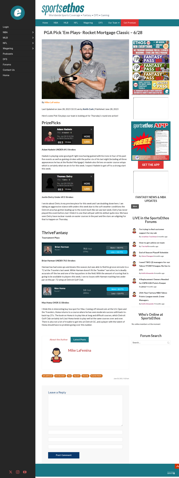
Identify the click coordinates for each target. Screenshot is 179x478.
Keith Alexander (147, 273)
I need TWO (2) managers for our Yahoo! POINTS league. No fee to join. (154, 266)
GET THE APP (150, 165)
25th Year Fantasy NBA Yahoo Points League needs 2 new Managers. (153, 296)
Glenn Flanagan (147, 256)
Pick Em (85, 376)
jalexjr (143, 287)
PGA (69, 376)
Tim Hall (144, 246)
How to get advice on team (152, 242)
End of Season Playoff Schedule (153, 252)
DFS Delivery (60, 376)
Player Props (96, 376)
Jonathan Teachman (149, 237)
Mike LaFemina (52, 102)
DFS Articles (47, 376)
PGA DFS (77, 376)
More (135, 206)
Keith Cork (88, 109)
